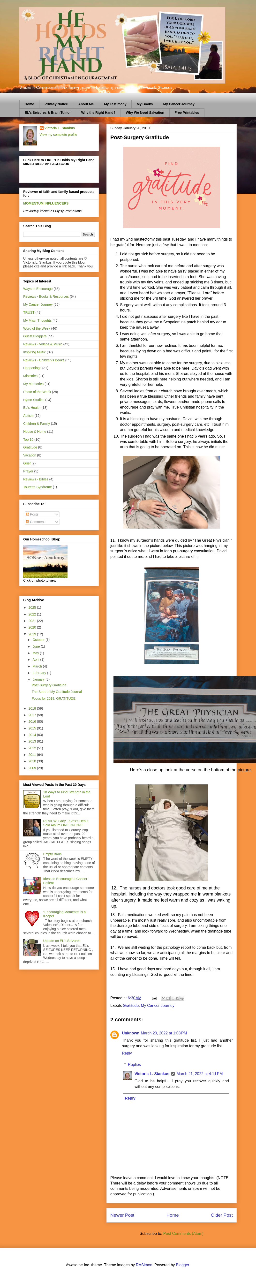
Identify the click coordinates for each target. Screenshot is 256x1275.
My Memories (33, 384)
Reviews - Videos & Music (42, 344)
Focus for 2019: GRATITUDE (53, 698)
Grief (26, 463)
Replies (134, 1064)
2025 (33, 607)
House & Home (34, 431)
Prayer (28, 471)
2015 (33, 728)
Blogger (182, 1265)
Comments (36, 522)
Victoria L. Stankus (152, 1074)
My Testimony (115, 104)
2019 (33, 634)
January (38, 679)
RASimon (144, 1265)
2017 (33, 715)
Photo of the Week (37, 392)
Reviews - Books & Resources (46, 296)
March (37, 666)
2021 (33, 621)
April (36, 659)
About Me (86, 104)
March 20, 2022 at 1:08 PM (164, 1033)
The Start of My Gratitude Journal (57, 692)
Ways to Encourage (38, 289)
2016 (33, 721)
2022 (33, 614)
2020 (33, 627)
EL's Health (31, 408)
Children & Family (36, 423)
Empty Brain (52, 854)
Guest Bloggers (35, 336)
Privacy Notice (56, 104)
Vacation (29, 455)
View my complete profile (58, 135)
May (36, 653)
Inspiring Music (34, 352)
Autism (28, 415)
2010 (33, 761)
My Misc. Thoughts (37, 320)
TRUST (29, 312)
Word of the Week (36, 328)
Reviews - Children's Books (43, 360)
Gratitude (131, 1005)
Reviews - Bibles (35, 479)
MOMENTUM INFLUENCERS (45, 203)
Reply (127, 1053)
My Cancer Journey (179, 104)
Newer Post (122, 1215)
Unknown (130, 1033)
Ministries (30, 376)
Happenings (32, 368)
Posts (32, 514)
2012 (33, 748)
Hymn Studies (33, 400)
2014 (33, 735)
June (36, 646)
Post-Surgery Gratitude (49, 685)
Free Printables (187, 112)
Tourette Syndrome (37, 487)
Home (29, 104)
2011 (33, 755)
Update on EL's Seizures (62, 941)
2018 (33, 708)
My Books (145, 104)
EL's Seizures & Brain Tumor (48, 112)
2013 (33, 741)
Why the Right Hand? (98, 112)
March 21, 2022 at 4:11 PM (200, 1074)
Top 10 (28, 439)
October (38, 640)
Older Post (222, 1215)
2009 (33, 768)
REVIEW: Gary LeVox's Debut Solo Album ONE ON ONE (66, 823)
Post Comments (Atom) (183, 1233)
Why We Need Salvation (145, 112)
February (39, 673)
